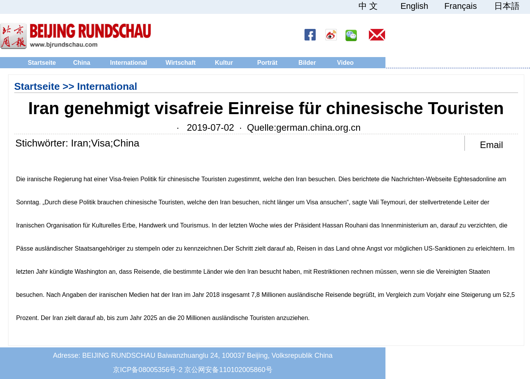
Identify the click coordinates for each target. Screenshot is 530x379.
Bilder (307, 62)
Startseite (42, 62)
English (414, 6)
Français (460, 6)
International (128, 62)
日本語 (507, 6)
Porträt (267, 62)
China (81, 62)
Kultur (224, 62)
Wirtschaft (180, 62)
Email (491, 145)
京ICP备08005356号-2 (147, 370)
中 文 (368, 6)
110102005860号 (245, 370)
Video (345, 62)
